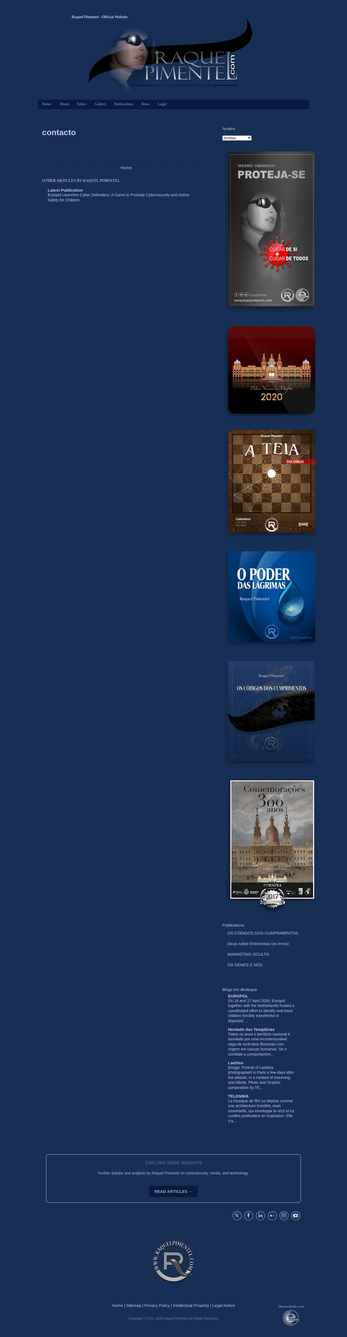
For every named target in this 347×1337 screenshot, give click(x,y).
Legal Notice (223, 1305)
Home (46, 104)
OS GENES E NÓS (244, 964)
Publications (123, 104)
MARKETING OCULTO (248, 954)
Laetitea (235, 1062)
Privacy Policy (157, 1305)
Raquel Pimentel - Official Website (100, 17)
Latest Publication (65, 190)
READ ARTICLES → (173, 1191)
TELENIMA (238, 1096)
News (145, 104)
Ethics (81, 104)
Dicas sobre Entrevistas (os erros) (258, 943)
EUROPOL (238, 996)
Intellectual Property (191, 1305)
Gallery (100, 104)
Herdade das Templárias (251, 1029)
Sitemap (133, 1305)
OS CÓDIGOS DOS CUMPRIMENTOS (262, 933)
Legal (162, 104)
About (64, 104)
